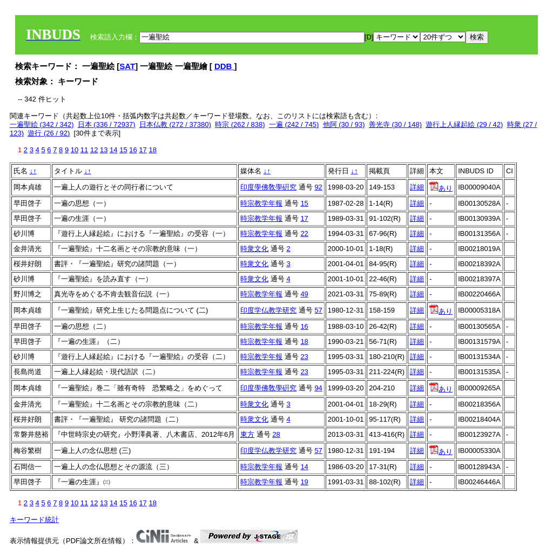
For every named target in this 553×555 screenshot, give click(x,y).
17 (142, 150)
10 (74, 150)
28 (276, 434)
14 (113, 150)
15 (123, 150)
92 (318, 187)
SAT (127, 66)
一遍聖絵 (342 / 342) (42, 124)
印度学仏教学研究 (268, 310)
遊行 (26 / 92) (49, 133)
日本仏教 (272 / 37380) (175, 124)
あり (441, 188)
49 (304, 294)
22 (304, 233)
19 (304, 482)
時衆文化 (254, 249)
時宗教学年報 (261, 203)
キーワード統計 (34, 520)
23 (304, 357)
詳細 (417, 187)
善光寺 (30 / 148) (395, 124)
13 (103, 150)
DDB (224, 66)
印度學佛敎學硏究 (268, 187)
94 (318, 388)
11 (84, 150)
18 (152, 150)
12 (94, 150)
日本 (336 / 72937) (107, 124)
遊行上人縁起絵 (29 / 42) (464, 124)
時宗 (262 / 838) (240, 124)
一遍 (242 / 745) (294, 124)
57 (318, 310)
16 (133, 150)
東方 (247, 434)
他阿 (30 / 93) (344, 124)
